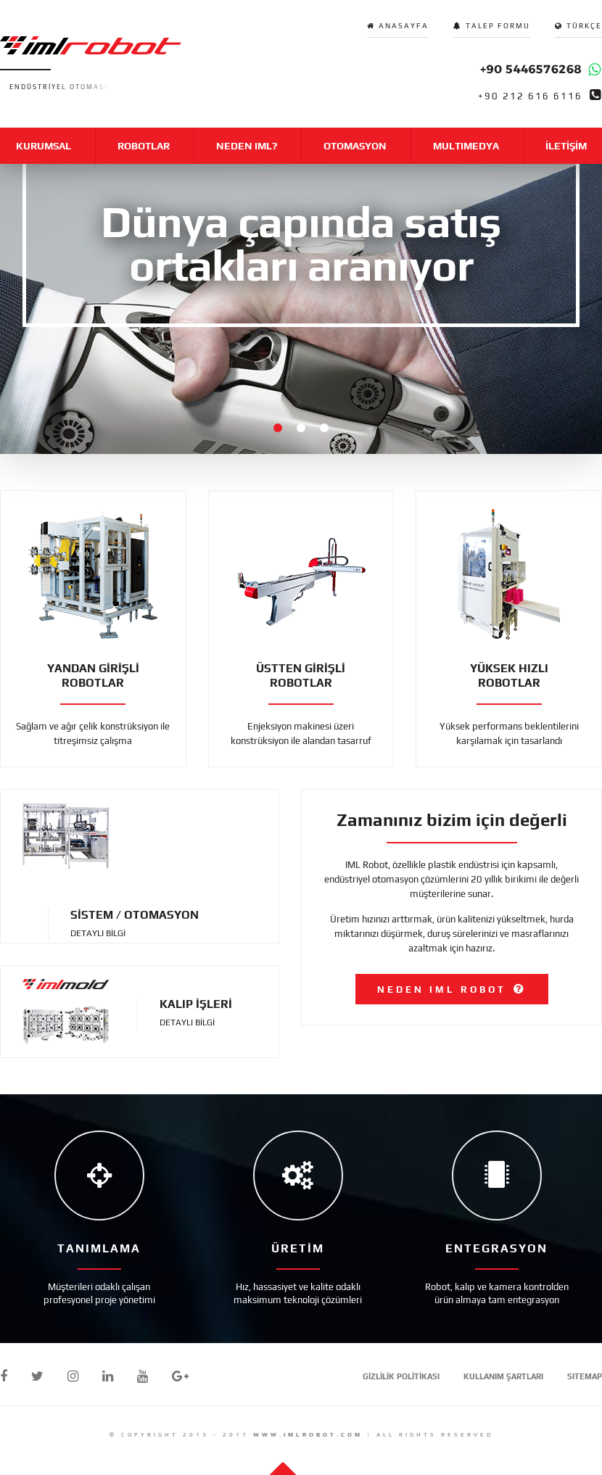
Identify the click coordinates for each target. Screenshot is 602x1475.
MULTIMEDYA (466, 146)
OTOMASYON (355, 146)
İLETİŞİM (566, 146)
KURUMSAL (43, 146)
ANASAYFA (404, 26)
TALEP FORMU (498, 26)
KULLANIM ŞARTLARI (503, 1376)
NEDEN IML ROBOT (441, 989)
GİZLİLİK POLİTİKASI (401, 1376)
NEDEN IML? (246, 146)
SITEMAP (584, 1376)
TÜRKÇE (584, 26)
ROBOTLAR (143, 146)
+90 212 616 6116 (530, 96)
